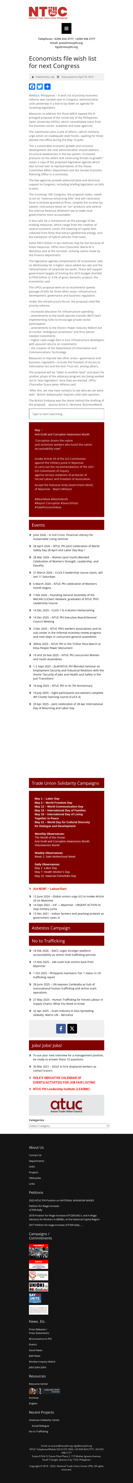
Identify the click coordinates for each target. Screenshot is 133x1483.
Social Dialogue (40, 1426)
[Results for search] (66, 421)
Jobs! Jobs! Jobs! (47, 1045)
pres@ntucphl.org (71, 43)
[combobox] (66, 413)
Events (38, 525)
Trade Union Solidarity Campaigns (65, 783)
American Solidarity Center (44, 1420)
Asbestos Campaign (51, 928)
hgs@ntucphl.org (66, 47)
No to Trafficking (48, 941)
